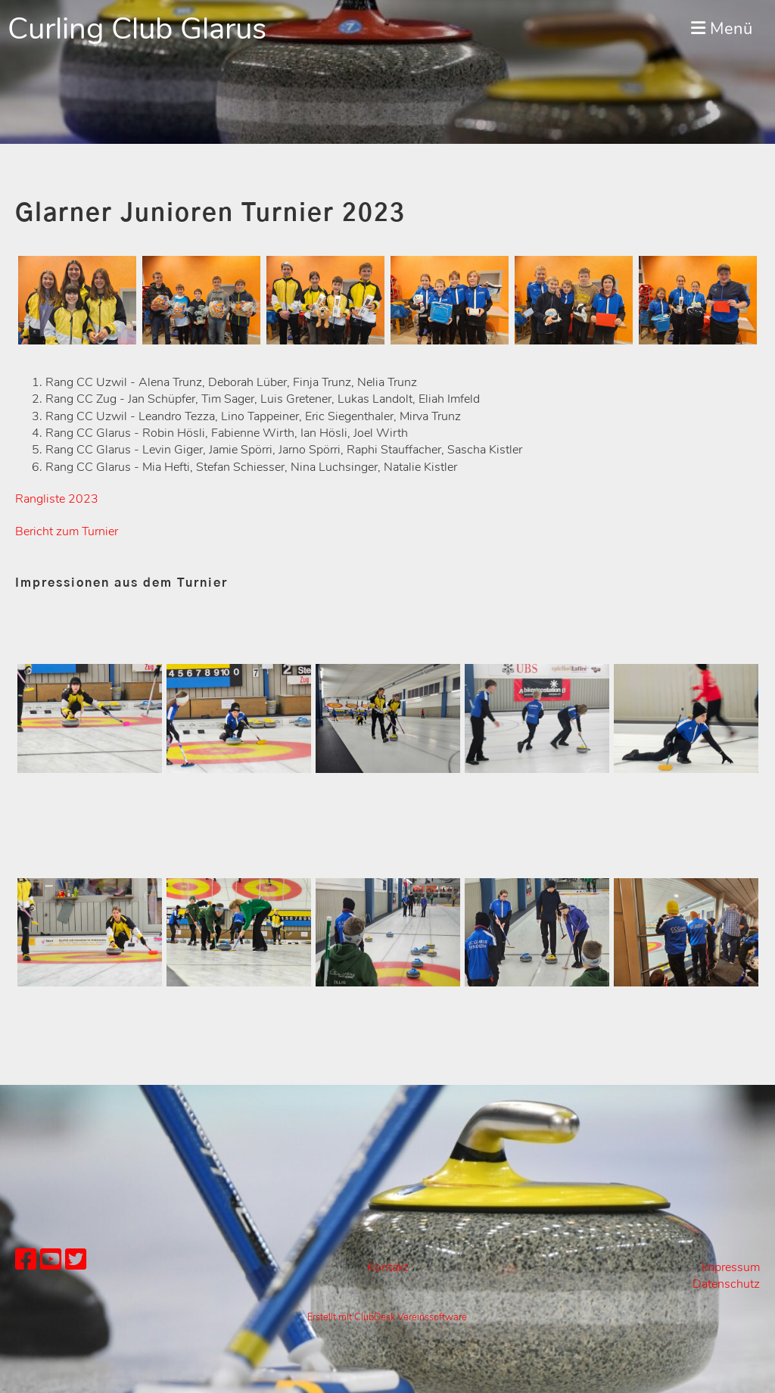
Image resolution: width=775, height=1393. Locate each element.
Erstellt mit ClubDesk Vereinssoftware (387, 1317)
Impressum (731, 1267)
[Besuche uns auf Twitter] (75, 1260)
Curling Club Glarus (137, 28)
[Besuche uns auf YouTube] (50, 1260)
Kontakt (387, 1267)
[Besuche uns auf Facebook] (25, 1260)
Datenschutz (726, 1284)
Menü (721, 28)
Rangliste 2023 (56, 499)
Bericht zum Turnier (66, 531)
